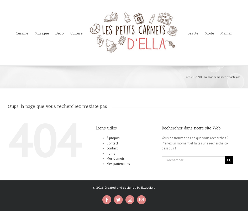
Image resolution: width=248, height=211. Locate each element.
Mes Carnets (116, 158)
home (111, 153)
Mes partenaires (118, 164)
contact (112, 148)
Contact (112, 143)
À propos (113, 138)
